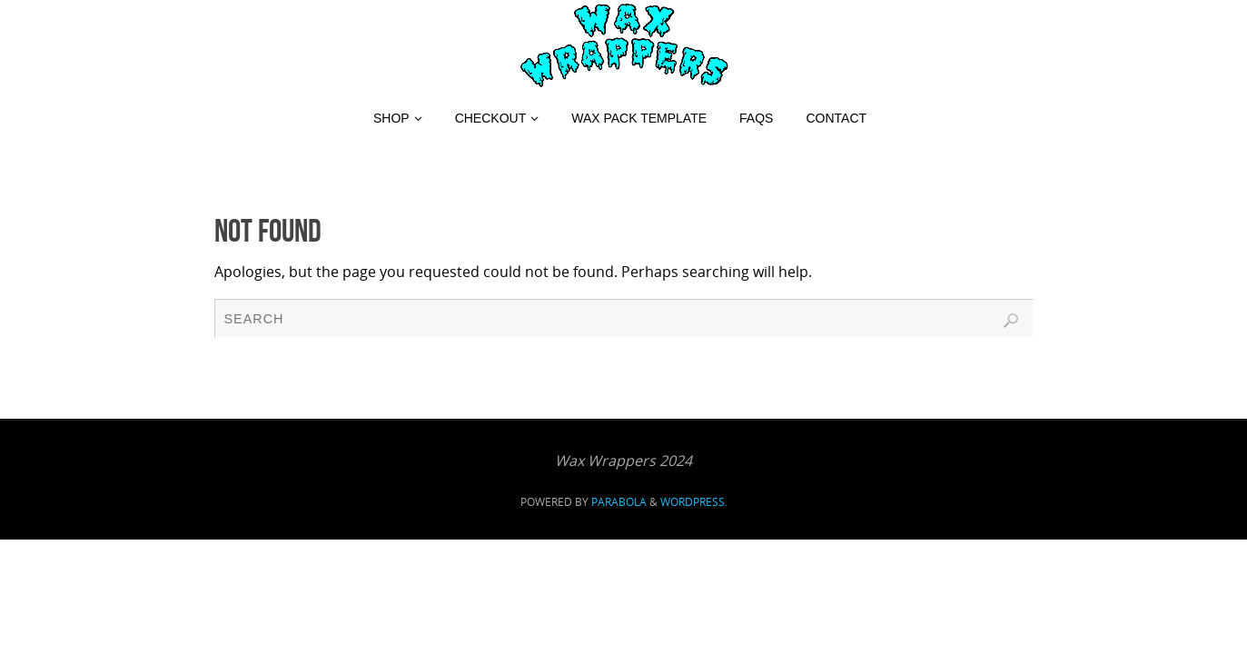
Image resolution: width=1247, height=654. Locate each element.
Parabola (619, 502)
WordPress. (693, 502)
